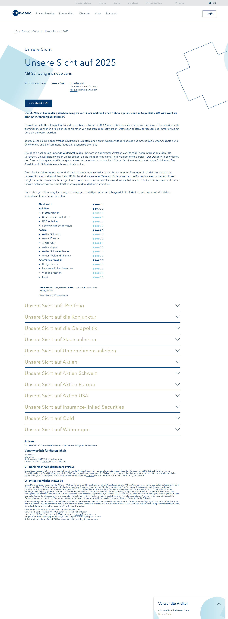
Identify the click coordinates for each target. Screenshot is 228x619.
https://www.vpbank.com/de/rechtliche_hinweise (58, 506)
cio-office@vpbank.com (54, 461)
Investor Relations (83, 3)
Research (111, 13)
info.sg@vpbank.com (90, 516)
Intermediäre (66, 13)
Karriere (117, 3)
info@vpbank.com (71, 509)
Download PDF (38, 102)
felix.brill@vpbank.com (83, 89)
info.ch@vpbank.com (76, 512)
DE (210, 3)
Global (181, 3)
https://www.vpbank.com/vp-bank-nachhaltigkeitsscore (115, 475)
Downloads (133, 3)
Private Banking (45, 13)
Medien (102, 3)
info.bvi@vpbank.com (87, 519)
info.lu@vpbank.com (85, 514)
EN (214, 3)
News (98, 13)
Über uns (84, 13)
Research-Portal (30, 31)
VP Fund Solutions (154, 3)
